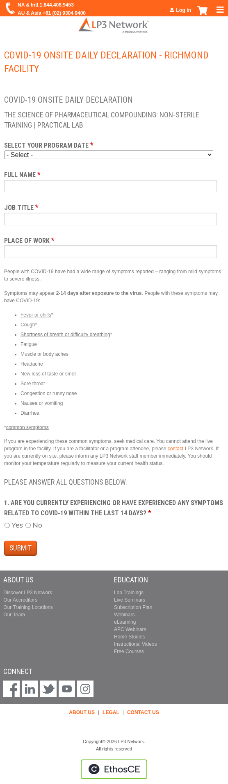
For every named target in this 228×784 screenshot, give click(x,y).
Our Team (14, 615)
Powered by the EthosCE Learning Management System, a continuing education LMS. (114, 769)
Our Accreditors (20, 600)
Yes (17, 525)
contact (176, 449)
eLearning (125, 622)
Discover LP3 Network (27, 592)
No (37, 525)
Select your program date (46, 145)
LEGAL (111, 712)
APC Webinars (130, 629)
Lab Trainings (129, 592)
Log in (183, 10)
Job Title (19, 207)
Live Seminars (129, 600)
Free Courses (129, 651)
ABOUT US (82, 712)
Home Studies (129, 637)
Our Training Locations (28, 607)
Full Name (20, 175)
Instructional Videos (135, 644)
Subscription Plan (133, 607)
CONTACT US (143, 712)
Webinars (124, 615)
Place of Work (27, 241)
